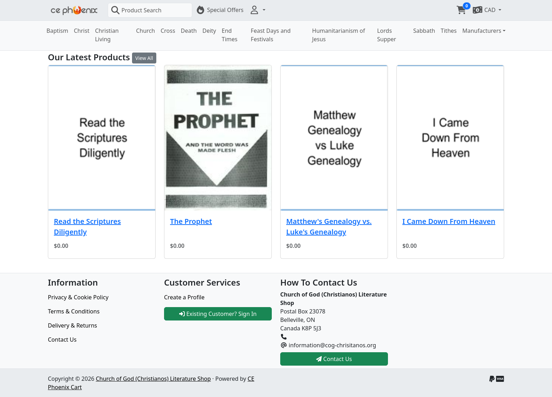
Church (145, 31)
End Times (230, 35)
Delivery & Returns (72, 325)
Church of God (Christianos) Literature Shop (153, 379)
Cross (168, 31)
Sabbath (424, 31)
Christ (81, 31)
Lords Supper (386, 35)
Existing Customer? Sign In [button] (218, 314)
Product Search (136, 10)
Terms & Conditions (74, 311)
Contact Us (62, 339)
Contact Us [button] (334, 359)
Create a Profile (184, 297)
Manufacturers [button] (481, 31)
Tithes (449, 31)
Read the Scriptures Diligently (87, 226)
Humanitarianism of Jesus (338, 35)
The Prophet (191, 221)
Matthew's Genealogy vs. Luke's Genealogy (329, 226)
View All (144, 58)
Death (189, 31)
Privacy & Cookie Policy (78, 297)
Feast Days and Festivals (270, 35)
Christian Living (107, 35)
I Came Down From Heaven (448, 221)
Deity (209, 31)
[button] (257, 10)
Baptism (57, 31)
